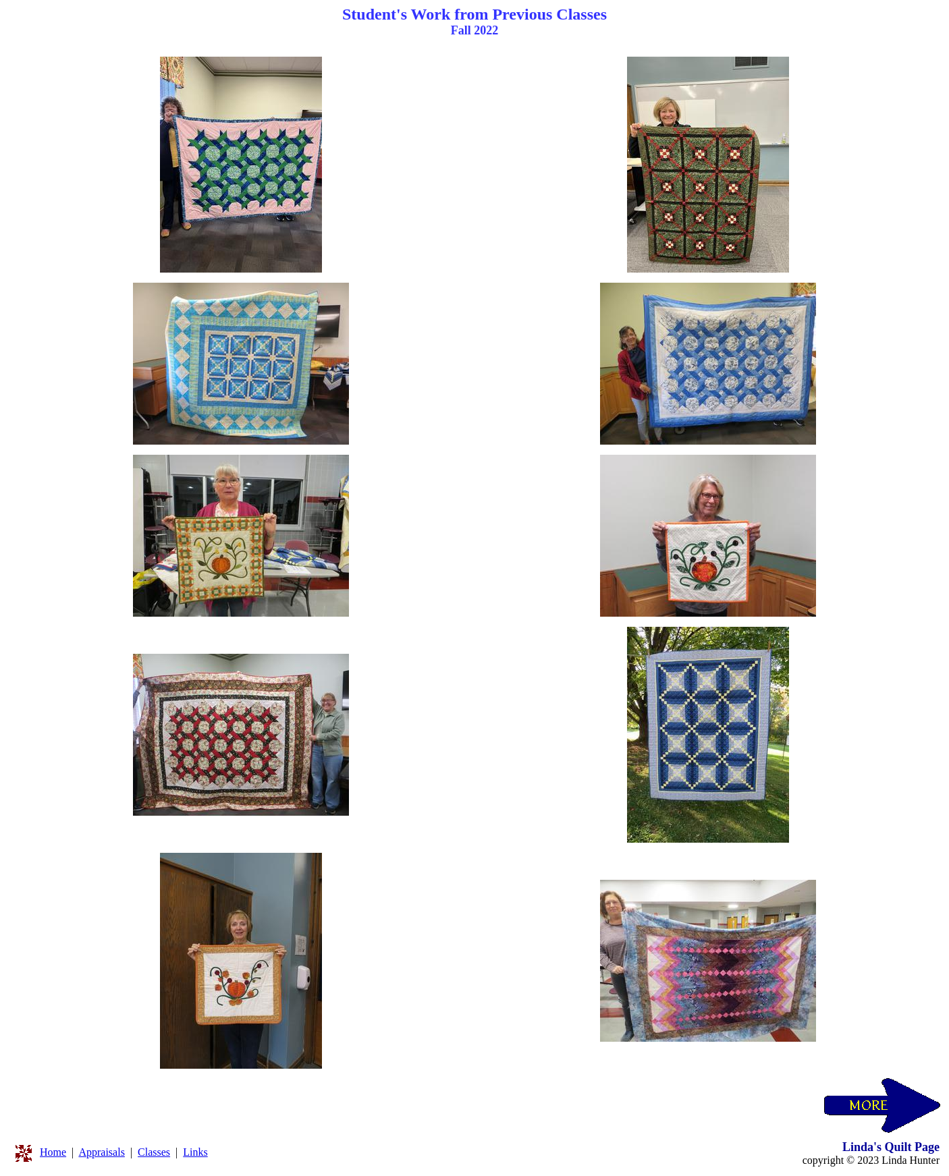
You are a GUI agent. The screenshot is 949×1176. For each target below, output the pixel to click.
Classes (154, 1152)
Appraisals (101, 1152)
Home (53, 1152)
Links (195, 1152)
